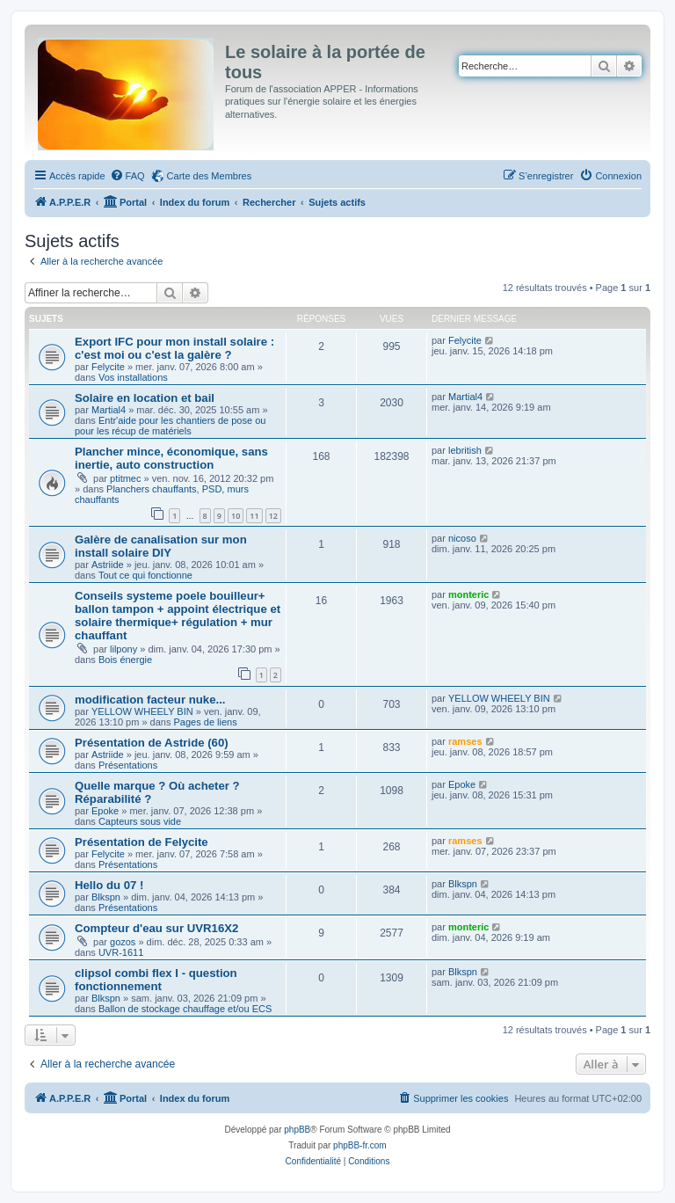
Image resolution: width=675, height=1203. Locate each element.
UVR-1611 (120, 952)
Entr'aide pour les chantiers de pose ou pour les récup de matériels (170, 425)
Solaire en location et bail (144, 398)
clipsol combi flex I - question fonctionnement (156, 979)
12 (273, 515)
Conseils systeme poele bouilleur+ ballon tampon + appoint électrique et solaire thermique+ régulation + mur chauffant (177, 615)
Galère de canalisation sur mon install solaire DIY (161, 546)
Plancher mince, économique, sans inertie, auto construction (171, 458)
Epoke (105, 811)
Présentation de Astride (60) (152, 742)
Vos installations (133, 377)
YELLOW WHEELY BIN (142, 711)
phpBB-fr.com (360, 1145)
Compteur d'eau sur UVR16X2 (156, 928)
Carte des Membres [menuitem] (209, 176)
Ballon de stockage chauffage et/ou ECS (185, 1008)
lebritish (465, 450)
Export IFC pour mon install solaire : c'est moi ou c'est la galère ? (174, 348)
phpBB (297, 1129)
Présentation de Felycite (141, 842)
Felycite (108, 366)
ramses (465, 741)
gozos (122, 942)
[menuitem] (127, 175)
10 (235, 515)
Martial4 (108, 410)
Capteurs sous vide (139, 821)
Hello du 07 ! (109, 885)
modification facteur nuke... (150, 699)
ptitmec (125, 478)
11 (254, 515)
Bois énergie (125, 659)
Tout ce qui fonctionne (145, 575)
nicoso (462, 538)
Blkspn (105, 897)
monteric (468, 594)
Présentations (127, 765)
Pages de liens (205, 722)
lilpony (123, 649)
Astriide (107, 564)
